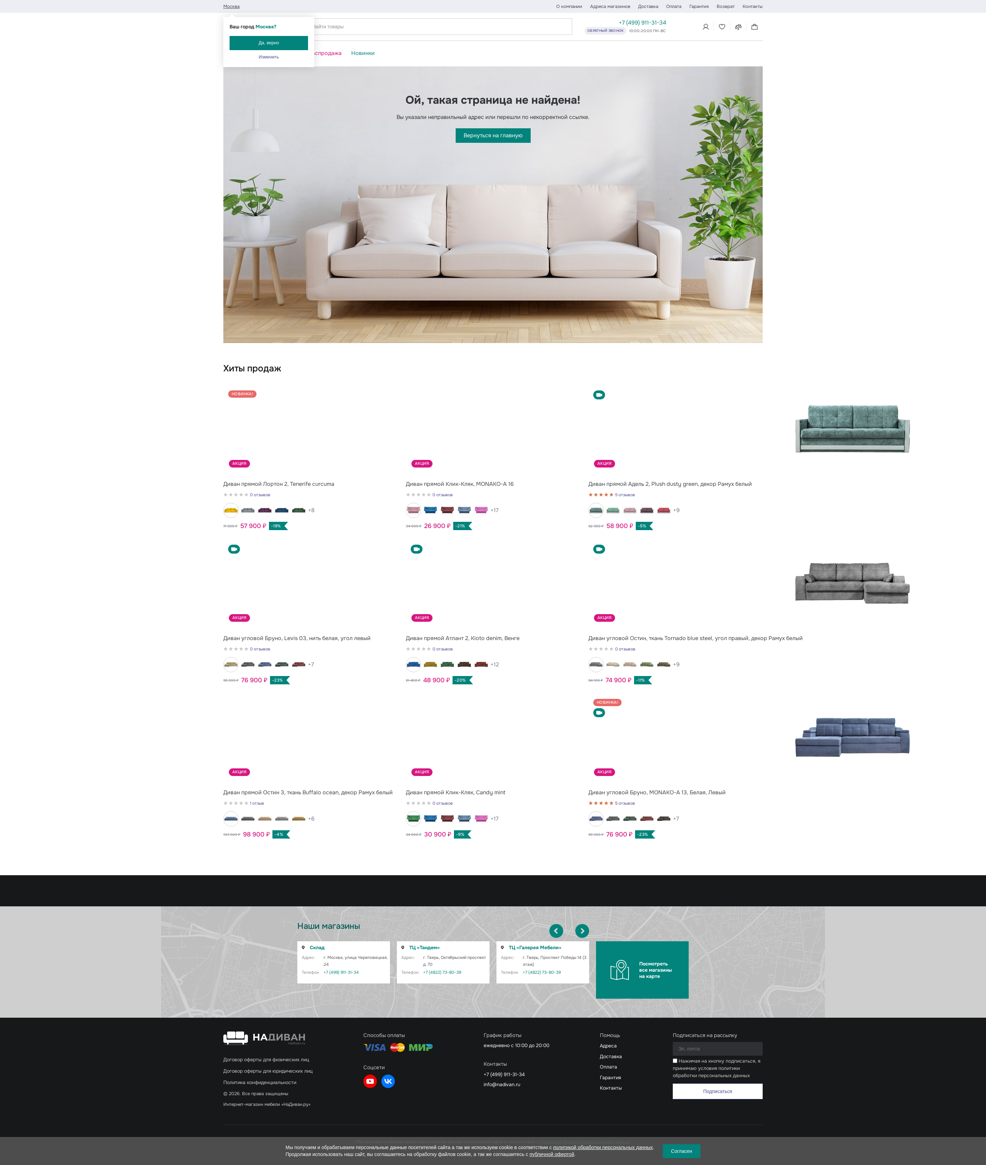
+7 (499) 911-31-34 (642, 22)
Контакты (753, 6)
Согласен (681, 1151)
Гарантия (699, 6)
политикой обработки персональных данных (603, 1147)
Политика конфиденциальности (259, 1082)
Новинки (363, 53)
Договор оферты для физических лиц (266, 1059)
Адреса (608, 1046)
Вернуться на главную (493, 135)
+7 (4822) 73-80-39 (442, 972)
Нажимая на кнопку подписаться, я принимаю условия (716, 1068)
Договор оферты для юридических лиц (268, 1071)
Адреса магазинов (610, 6)
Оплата (673, 6)
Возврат (726, 6)
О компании (569, 6)
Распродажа (325, 53)
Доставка (648, 6)
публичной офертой (552, 1154)
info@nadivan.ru (502, 1084)
